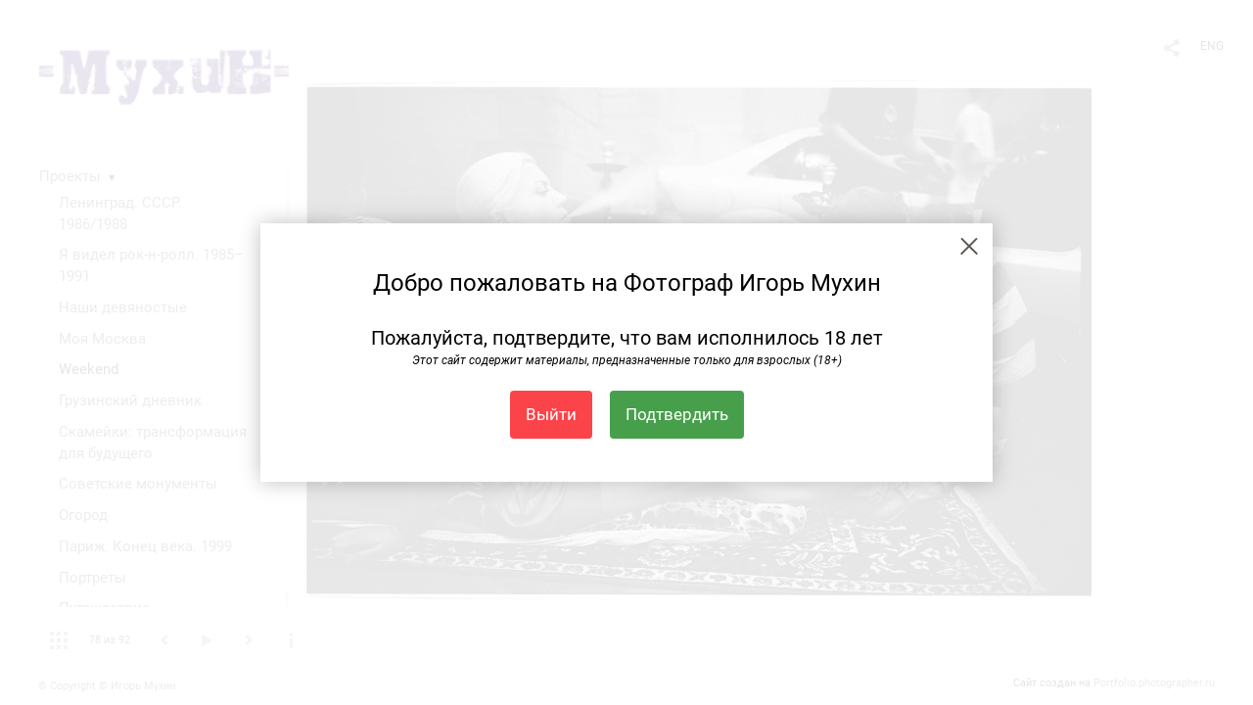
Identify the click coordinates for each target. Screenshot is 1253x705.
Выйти (551, 414)
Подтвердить (677, 414)
